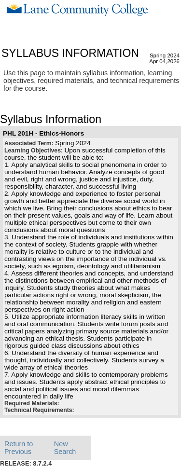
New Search (65, 447)
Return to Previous (18, 447)
